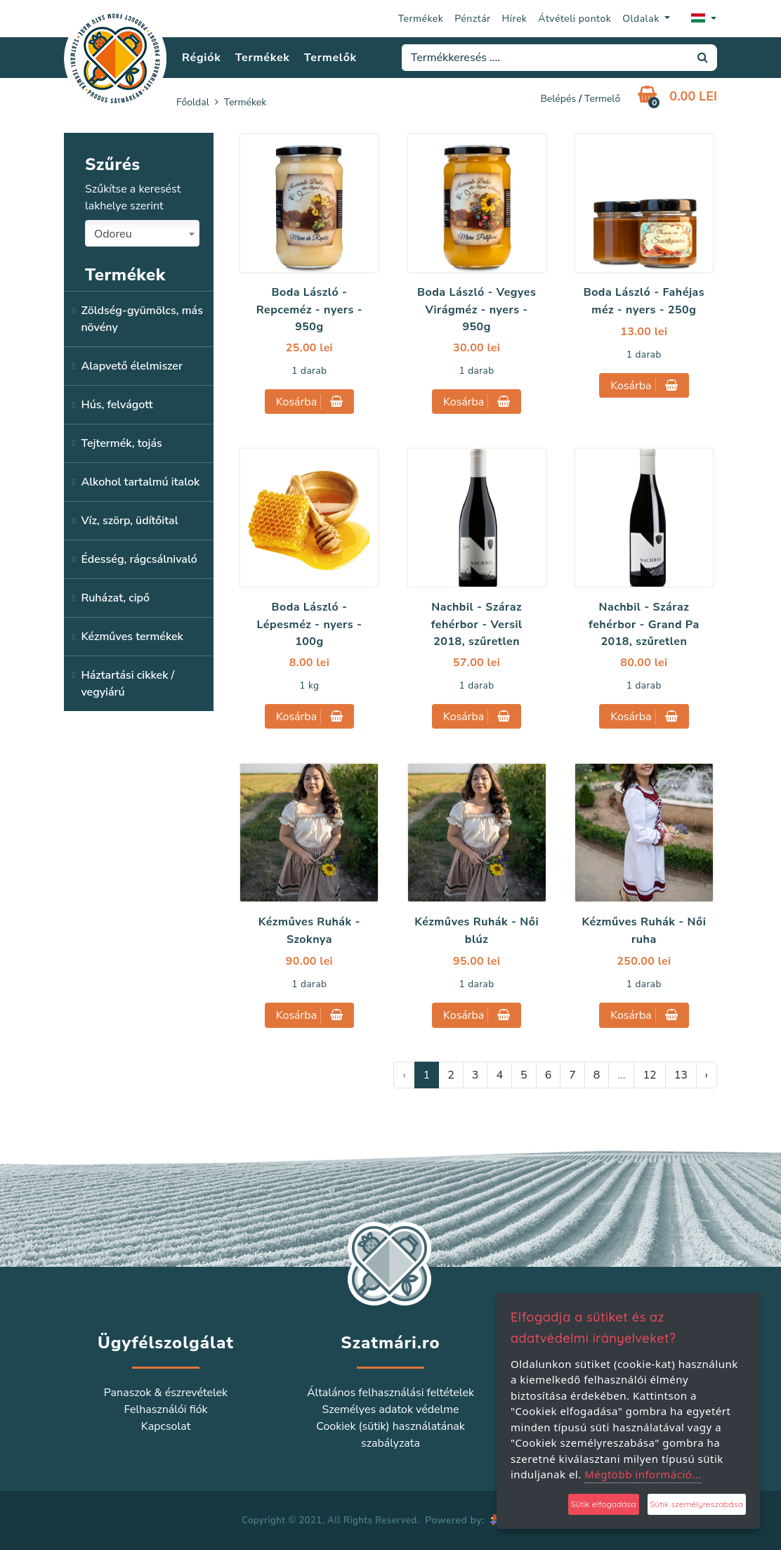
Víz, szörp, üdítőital (129, 520)
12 (649, 1075)
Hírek (514, 18)
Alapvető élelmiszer (132, 366)
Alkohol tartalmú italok (140, 482)
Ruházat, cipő (115, 598)
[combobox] (142, 233)
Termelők (330, 57)
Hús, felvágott (116, 404)
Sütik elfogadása (603, 1504)
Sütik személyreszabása (696, 1504)
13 (681, 1075)
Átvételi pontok (574, 18)
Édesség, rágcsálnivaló (139, 559)
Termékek (421, 18)
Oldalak (642, 18)
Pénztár (472, 18)
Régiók (201, 57)
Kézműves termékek (132, 636)
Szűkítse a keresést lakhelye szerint (133, 197)
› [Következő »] (706, 1075)
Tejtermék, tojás (121, 443)
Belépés (558, 98)
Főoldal (192, 102)
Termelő (602, 98)
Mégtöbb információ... (643, 1474)
